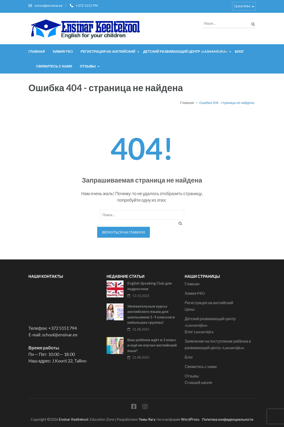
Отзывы (88, 66)
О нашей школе (198, 382)
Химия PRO (62, 51)
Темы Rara (146, 419)
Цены (190, 309)
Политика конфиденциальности (227, 419)
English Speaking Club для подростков (149, 286)
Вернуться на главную (123, 232)
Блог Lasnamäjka (199, 331)
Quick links (242, 6)
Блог (239, 51)
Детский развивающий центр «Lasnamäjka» (185, 51)
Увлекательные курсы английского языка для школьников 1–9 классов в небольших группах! (151, 314)
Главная (37, 51)
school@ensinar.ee (48, 5)
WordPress (190, 419)
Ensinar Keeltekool (73, 419)
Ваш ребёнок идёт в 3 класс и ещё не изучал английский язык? (152, 345)
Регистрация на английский (108, 51)
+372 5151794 (87, 5)
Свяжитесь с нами (54, 66)
